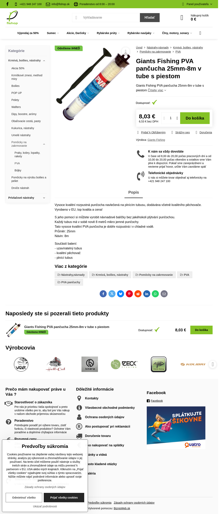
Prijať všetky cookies (64, 497)
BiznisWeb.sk (122, 508)
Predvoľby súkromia (99, 502)
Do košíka (195, 118)
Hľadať (150, 17)
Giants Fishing (156, 139)
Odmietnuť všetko (24, 497)
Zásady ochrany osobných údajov (134, 502)
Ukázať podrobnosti (45, 506)
